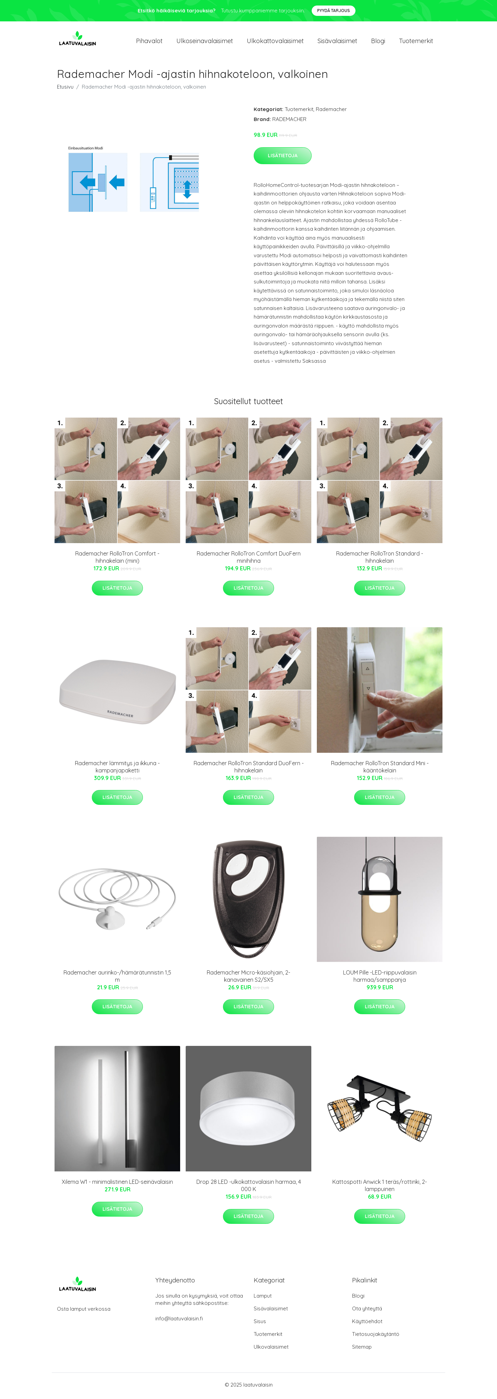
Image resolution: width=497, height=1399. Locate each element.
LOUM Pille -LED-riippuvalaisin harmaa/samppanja (380, 978)
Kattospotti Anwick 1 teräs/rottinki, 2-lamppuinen (379, 1188)
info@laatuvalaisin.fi (179, 1321)
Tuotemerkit (416, 42)
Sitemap (362, 1349)
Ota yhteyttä (367, 1311)
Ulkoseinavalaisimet (204, 42)
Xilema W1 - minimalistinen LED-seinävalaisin (117, 1184)
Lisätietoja (283, 157)
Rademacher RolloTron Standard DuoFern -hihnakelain (249, 769)
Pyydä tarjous (333, 10)
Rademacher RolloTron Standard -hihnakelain (379, 559)
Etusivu (65, 89)
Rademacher (331, 111)
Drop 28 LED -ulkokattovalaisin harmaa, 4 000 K (248, 1188)
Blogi (378, 42)
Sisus (260, 1323)
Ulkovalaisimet (271, 1349)
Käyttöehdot (367, 1323)
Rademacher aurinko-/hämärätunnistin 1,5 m (117, 978)
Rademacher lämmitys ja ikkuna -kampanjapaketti (117, 769)
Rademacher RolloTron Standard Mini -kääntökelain (380, 769)
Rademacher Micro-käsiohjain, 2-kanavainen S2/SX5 (248, 978)
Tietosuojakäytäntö (375, 1336)
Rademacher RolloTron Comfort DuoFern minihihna (249, 559)
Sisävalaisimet (337, 42)
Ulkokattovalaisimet (275, 42)
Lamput (263, 1298)
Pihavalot (149, 42)
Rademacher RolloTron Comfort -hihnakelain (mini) (117, 559)
